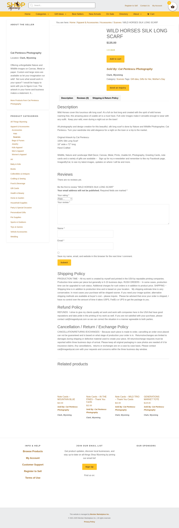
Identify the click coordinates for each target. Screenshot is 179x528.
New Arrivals (95, 14)
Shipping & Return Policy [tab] (105, 98)
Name (61, 228)
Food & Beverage (17, 183)
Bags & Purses (18, 140)
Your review (64, 202)
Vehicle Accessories (18, 232)
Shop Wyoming (16, 6)
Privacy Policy (89, 522)
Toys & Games (16, 227)
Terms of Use (32, 477)
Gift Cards (14, 188)
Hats (15, 133)
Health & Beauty (17, 193)
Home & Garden (17, 198)
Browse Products (33, 451)
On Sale (110, 14)
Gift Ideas (61, 14)
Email (61, 240)
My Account (33, 458)
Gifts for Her (145, 79)
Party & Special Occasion (21, 208)
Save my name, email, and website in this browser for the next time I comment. (95, 256)
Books (13, 169)
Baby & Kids (15, 164)
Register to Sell (33, 471)
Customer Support (32, 464)
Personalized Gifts (18, 212)
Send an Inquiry (118, 88)
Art (11, 159)
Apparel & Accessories (19, 126)
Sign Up (89, 467)
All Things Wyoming (18, 122)
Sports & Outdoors (18, 222)
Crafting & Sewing (18, 179)
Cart (152, 14)
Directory (123, 14)
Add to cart (115, 59)
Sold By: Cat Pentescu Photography (130, 69)
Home (28, 14)
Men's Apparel (18, 151)
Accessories (17, 130)
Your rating (63, 195)
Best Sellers (77, 14)
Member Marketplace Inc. (99, 514)
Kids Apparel (17, 147)
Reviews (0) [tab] (83, 98)
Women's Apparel (19, 154)
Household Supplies (18, 203)
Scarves (16, 137)
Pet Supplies (15, 217)
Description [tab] (67, 98)
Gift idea (135, 79)
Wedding (14, 237)
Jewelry (15, 144)
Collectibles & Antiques (20, 174)
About (137, 14)
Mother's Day (158, 79)
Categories (42, 14)
